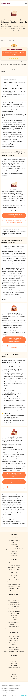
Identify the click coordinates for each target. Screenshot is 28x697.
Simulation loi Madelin (13, 586)
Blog (14, 598)
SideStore (14, 551)
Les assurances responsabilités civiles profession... (13, 61)
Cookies (14, 674)
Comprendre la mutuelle (14, 487)
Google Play (14, 678)
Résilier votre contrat (14, 569)
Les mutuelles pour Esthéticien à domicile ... (11, 67)
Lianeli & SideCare (14, 647)
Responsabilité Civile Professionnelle (14, 549)
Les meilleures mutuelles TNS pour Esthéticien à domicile (14, 481)
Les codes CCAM (14, 618)
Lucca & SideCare (13, 640)
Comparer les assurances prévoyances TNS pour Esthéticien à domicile (14, 339)
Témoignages (14, 665)
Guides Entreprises (14, 602)
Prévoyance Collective (14, 540)
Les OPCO (14, 620)
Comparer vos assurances (14, 582)
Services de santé (14, 626)
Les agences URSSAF (14, 622)
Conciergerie (14, 553)
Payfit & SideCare (14, 638)
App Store (14, 676)
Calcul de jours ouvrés (14, 584)
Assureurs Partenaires (14, 649)
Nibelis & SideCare (14, 642)
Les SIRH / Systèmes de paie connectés (14, 651)
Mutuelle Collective (14, 538)
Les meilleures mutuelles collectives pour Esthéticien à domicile (13, 474)
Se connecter (13, 555)
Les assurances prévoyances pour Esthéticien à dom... (14, 64)
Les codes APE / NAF (14, 607)
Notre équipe (14, 663)
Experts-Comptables (14, 636)
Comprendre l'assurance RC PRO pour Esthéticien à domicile (14, 221)
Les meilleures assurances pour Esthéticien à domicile (14, 53)
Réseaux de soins (14, 624)
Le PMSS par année (14, 613)
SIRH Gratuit (14, 575)
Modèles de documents (14, 600)
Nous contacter (14, 661)
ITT (14, 577)
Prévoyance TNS (14, 547)
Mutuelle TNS (14, 544)
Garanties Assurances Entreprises (13, 628)
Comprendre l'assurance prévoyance (14, 346)
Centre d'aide (14, 659)
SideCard (14, 542)
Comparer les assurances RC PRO (14, 215)
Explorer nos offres (14, 563)
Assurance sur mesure (14, 567)
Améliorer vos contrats (14, 565)
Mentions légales (14, 670)
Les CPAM (14, 615)
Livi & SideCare (14, 645)
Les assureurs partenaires (14, 611)
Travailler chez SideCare (14, 667)
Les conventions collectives (14, 604)
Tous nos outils (14, 590)
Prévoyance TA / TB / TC (14, 588)
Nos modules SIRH (14, 579)
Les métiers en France (14, 609)
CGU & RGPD (14, 672)
